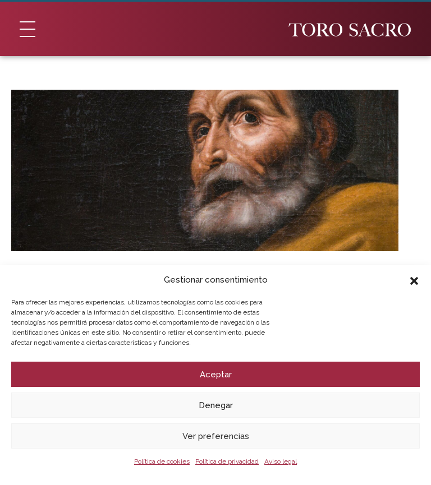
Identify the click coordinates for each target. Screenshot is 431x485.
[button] (414, 279)
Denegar (216, 405)
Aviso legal (280, 461)
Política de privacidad (227, 461)
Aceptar (216, 374)
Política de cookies (162, 461)
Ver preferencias (215, 436)
